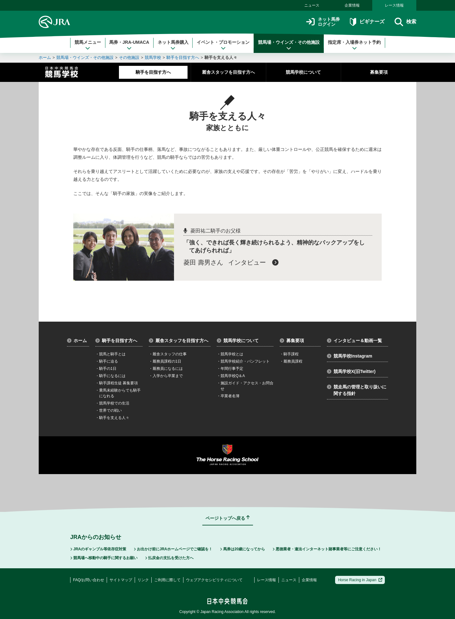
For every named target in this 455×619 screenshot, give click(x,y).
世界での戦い (108, 410)
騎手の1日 (105, 368)
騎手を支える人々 (221, 57)
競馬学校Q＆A (231, 376)
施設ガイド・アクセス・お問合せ (245, 386)
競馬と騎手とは (110, 354)
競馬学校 (153, 57)
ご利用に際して (167, 580)
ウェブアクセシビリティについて (214, 580)
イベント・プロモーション (223, 45)
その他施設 (129, 57)
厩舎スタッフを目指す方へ (228, 72)
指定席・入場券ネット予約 (354, 45)
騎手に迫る (106, 361)
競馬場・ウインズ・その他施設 (289, 45)
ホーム (45, 57)
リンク (143, 580)
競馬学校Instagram (349, 355)
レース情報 (394, 5)
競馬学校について (303, 72)
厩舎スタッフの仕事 (168, 354)
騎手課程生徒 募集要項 (116, 383)
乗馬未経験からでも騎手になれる (118, 393)
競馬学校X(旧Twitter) (351, 371)
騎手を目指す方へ (182, 57)
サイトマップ (121, 580)
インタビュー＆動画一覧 (354, 340)
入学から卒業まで (166, 376)
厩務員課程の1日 (165, 361)
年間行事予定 (230, 368)
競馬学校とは (230, 354)
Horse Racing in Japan (360, 580)
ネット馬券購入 (173, 45)
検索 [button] (405, 22)
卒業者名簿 (228, 396)
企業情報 (352, 5)
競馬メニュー (88, 45)
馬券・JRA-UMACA (129, 45)
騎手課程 (289, 354)
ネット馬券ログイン (323, 22)
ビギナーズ (367, 22)
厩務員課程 (291, 361)
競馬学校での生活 (112, 403)
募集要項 (379, 72)
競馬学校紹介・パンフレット (243, 361)
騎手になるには (110, 376)
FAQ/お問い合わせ (88, 580)
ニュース (311, 5)
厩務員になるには (166, 368)
